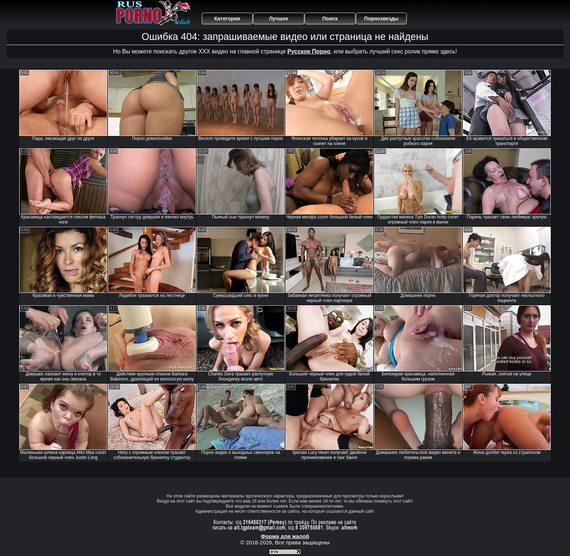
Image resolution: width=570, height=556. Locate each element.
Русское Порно (308, 51)
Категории (227, 18)
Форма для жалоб (285, 536)
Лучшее (278, 18)
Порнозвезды (381, 18)
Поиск (330, 18)
